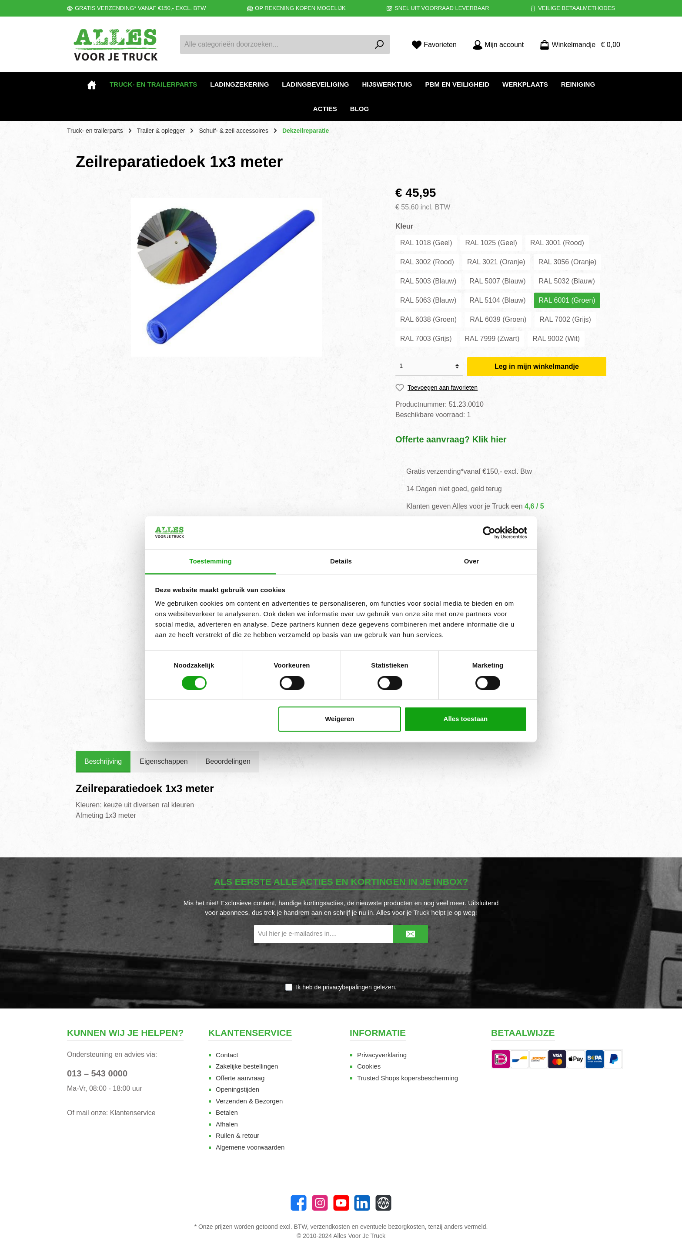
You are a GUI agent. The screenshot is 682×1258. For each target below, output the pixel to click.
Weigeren (339, 719)
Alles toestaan (466, 719)
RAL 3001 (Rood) (557, 242)
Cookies (369, 1066)
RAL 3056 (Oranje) (567, 262)
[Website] (383, 1203)
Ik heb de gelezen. (346, 987)
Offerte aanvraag (240, 1078)
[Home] (91, 84)
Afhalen (227, 1124)
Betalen (227, 1112)
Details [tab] (341, 561)
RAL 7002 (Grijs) (565, 319)
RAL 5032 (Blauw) (567, 281)
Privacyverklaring (382, 1055)
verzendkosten (330, 1226)
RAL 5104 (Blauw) (497, 300)
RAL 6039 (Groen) (498, 319)
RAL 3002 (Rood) (427, 262)
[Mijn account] (498, 45)
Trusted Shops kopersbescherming (407, 1078)
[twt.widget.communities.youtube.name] (341, 1203)
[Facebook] (298, 1203)
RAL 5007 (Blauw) (497, 281)
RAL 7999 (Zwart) (492, 338)
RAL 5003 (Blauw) (428, 281)
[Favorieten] (434, 45)
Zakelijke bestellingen (247, 1066)
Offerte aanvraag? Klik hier (451, 439)
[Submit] (410, 934)
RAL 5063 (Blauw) (428, 300)
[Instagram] (320, 1203)
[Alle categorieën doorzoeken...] (275, 44)
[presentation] (341, 964)
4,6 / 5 (534, 506)
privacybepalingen (347, 987)
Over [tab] (471, 561)
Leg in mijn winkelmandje (537, 366)
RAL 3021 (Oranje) (496, 262)
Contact (227, 1055)
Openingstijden (237, 1089)
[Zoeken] (379, 44)
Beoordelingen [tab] (228, 761)
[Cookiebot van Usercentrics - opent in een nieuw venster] (489, 532)
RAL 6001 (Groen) (567, 300)
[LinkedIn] (362, 1203)
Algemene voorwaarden (250, 1147)
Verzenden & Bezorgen (249, 1101)
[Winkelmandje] (577, 45)
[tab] (103, 761)
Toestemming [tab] (210, 561)
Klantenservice (133, 1112)
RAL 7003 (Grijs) (426, 338)
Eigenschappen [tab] (163, 761)
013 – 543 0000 (97, 1073)
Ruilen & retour (237, 1135)
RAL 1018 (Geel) (426, 242)
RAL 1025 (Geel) (491, 242)
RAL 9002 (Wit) (556, 338)
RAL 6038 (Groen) (428, 319)
